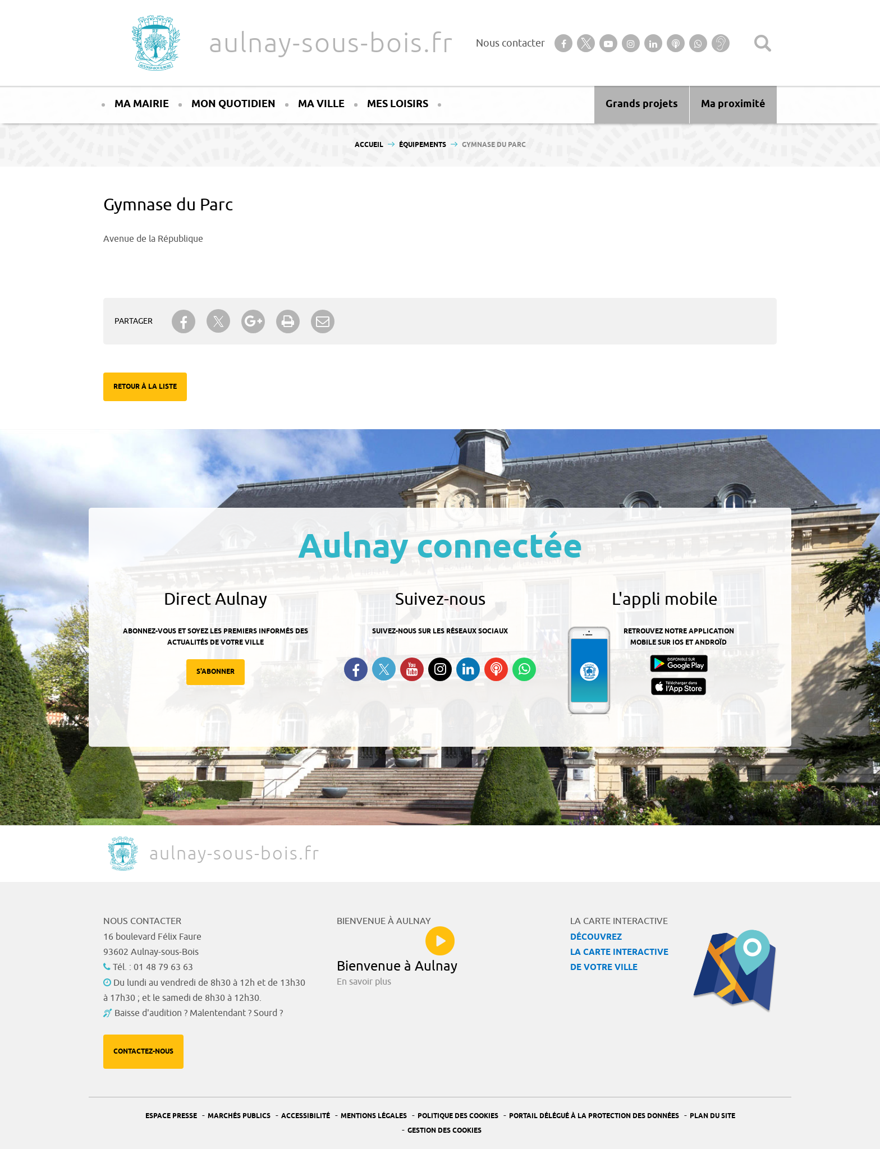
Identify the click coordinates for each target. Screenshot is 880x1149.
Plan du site (712, 1116)
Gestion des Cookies (444, 1131)
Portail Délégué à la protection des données (594, 1116)
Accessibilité (305, 1116)
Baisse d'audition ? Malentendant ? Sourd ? (198, 1013)
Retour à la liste (145, 387)
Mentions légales (374, 1116)
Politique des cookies (458, 1116)
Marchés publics (239, 1116)
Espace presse (171, 1116)
